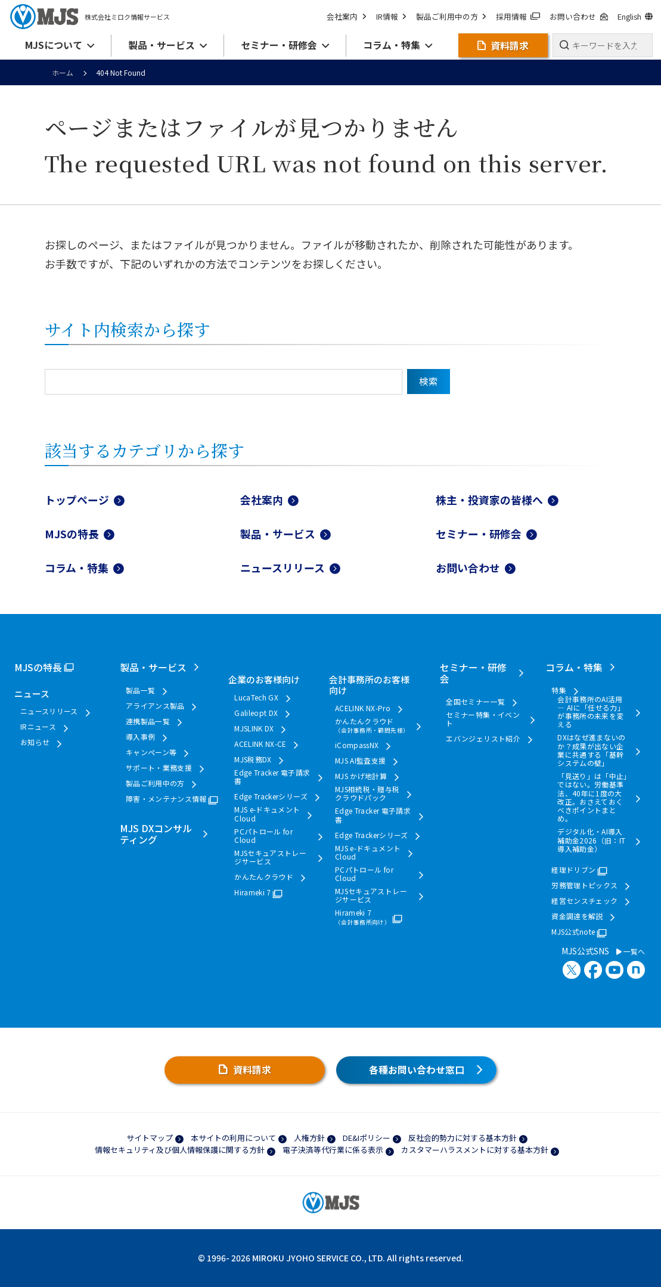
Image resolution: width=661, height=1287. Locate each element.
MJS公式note (573, 932)
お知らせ (34, 742)
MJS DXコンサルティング (156, 833)
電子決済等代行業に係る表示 (333, 1149)
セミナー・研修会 (479, 533)
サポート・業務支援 (159, 768)
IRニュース (38, 726)
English (635, 16)
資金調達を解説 (577, 916)
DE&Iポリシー (366, 1137)
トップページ (77, 499)
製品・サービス (277, 533)
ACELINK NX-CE (260, 744)
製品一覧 (140, 690)
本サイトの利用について (233, 1137)
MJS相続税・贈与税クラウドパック (367, 793)
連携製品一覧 (148, 721)
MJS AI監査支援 (360, 760)
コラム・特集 (76, 567)
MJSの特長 (72, 533)
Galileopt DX (256, 713)
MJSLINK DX (254, 728)
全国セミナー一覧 (475, 701)
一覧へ (630, 951)
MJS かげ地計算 (361, 776)
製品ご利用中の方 (451, 16)
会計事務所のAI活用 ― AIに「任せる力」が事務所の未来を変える (591, 712)
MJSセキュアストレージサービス (270, 857)
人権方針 (309, 1137)
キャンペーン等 (151, 752)
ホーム (62, 72)
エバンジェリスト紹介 (483, 738)
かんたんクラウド (263, 877)
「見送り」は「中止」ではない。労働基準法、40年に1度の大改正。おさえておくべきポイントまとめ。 (592, 797)
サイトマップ (149, 1137)
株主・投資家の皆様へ (489, 499)
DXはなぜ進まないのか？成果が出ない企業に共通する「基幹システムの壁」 (591, 750)
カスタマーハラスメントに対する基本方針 (474, 1149)
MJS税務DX (253, 759)
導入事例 (140, 737)
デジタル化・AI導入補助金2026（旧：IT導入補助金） (591, 840)
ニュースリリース (282, 567)
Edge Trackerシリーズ (271, 796)
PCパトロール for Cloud (263, 836)
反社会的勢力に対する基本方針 (462, 1137)
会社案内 (346, 16)
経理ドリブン (573, 870)
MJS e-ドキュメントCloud (267, 814)
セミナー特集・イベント (483, 719)
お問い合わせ (578, 16)
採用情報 (518, 16)
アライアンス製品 (155, 706)
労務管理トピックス (584, 885)
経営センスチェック (584, 901)
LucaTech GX (256, 697)
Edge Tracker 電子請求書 (272, 777)
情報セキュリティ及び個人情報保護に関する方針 (180, 1149)
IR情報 (391, 16)
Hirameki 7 (252, 892)
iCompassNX (357, 745)
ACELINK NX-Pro (362, 708)
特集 (558, 690)
